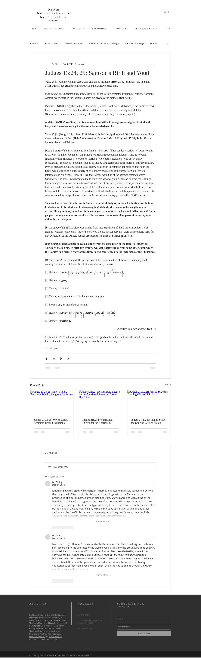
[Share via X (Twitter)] (53, 358)
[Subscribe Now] (144, 634)
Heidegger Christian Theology (104, 43)
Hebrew (154, 43)
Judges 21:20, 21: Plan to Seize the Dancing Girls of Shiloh (148, 421)
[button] (167, 43)
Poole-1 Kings (51, 43)
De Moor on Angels (73, 43)
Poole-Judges (51, 348)
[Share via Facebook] (46, 358)
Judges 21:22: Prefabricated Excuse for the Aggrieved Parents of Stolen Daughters (98, 421)
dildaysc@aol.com (84, 628)
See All (168, 385)
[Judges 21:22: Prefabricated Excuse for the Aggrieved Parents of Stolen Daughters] (100, 402)
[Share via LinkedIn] (61, 358)
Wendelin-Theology (134, 43)
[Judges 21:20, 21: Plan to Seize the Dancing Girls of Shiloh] (149, 402)
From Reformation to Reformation (54, 13)
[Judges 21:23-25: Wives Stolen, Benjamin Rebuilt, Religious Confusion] (52, 402)
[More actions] (154, 64)
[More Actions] (154, 483)
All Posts (34, 43)
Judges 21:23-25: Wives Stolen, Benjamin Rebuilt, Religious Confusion (51, 421)
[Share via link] (68, 358)
